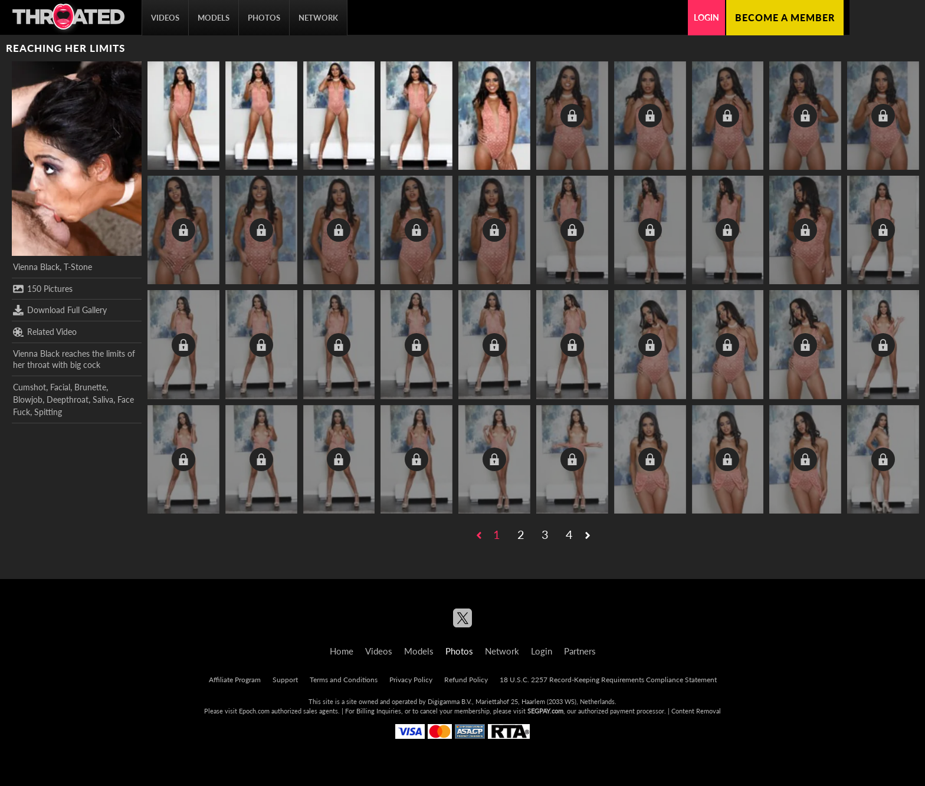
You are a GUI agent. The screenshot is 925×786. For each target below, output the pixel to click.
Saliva (103, 399)
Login (706, 17)
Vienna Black (36, 267)
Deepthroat (67, 399)
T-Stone (78, 267)
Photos (264, 17)
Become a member (785, 17)
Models (213, 17)
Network (318, 17)
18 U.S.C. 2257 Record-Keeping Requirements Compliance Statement (608, 679)
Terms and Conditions (344, 679)
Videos (165, 17)
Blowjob (27, 399)
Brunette (90, 387)
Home (341, 651)
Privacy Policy (410, 679)
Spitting (48, 412)
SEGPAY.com (545, 711)
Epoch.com (254, 711)
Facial (60, 387)
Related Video (45, 332)
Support (285, 679)
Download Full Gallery (60, 310)
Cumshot (29, 387)
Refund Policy (466, 679)
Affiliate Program (235, 679)
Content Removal (696, 711)
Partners (580, 651)
